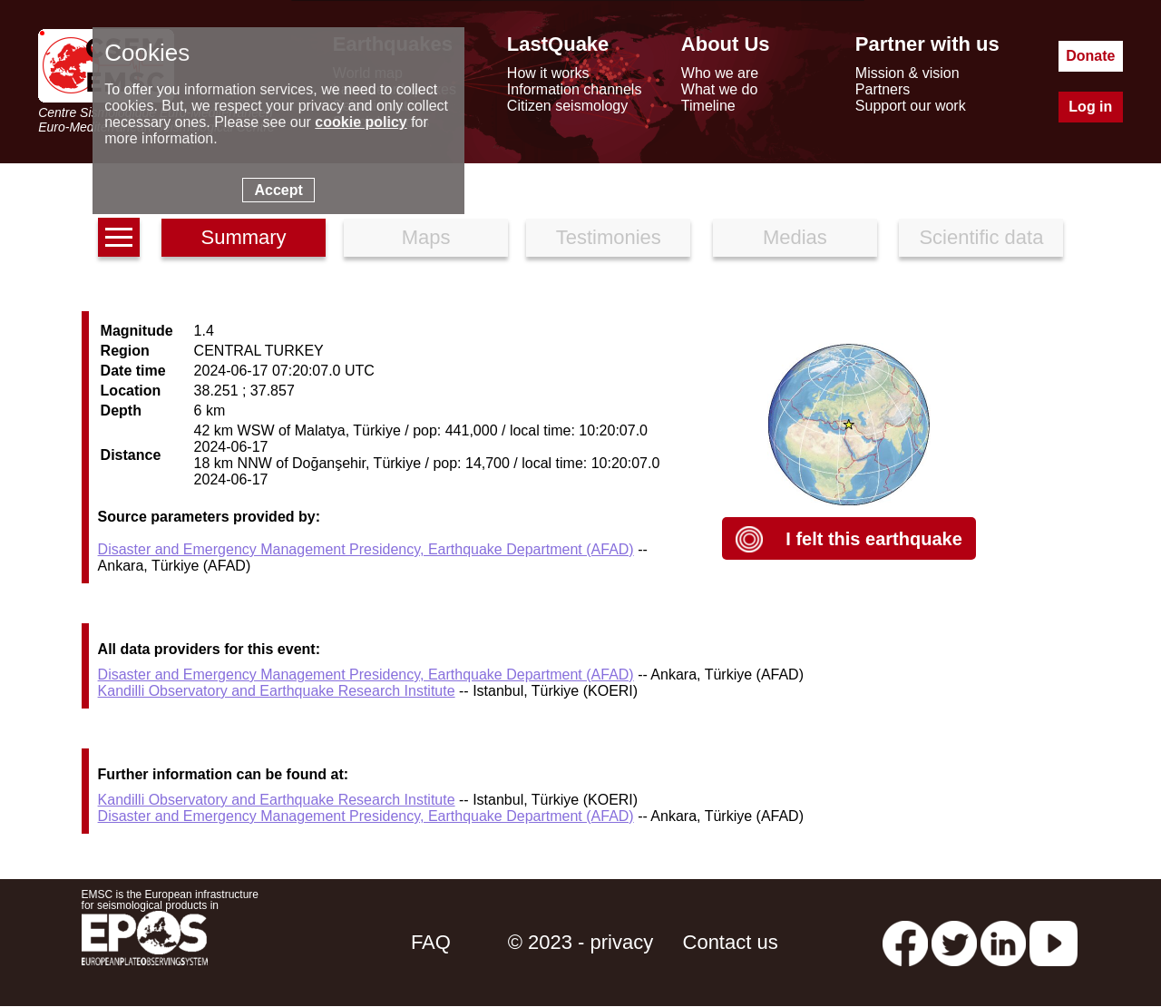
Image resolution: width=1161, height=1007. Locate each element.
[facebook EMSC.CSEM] (905, 942)
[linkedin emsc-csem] (1003, 942)
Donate (1090, 56)
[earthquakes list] (119, 237)
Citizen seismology (567, 105)
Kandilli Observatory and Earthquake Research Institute (276, 691)
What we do (719, 89)
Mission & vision (907, 73)
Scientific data (981, 237)
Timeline (708, 105)
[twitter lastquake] (954, 942)
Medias (795, 237)
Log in (1090, 106)
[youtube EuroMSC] (1053, 942)
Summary (243, 237)
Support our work (910, 105)
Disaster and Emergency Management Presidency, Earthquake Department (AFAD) (366, 549)
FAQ (431, 942)
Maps (426, 237)
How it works (548, 73)
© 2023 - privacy (581, 942)
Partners (882, 89)
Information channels (574, 89)
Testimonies (608, 237)
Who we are (719, 73)
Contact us (730, 942)
